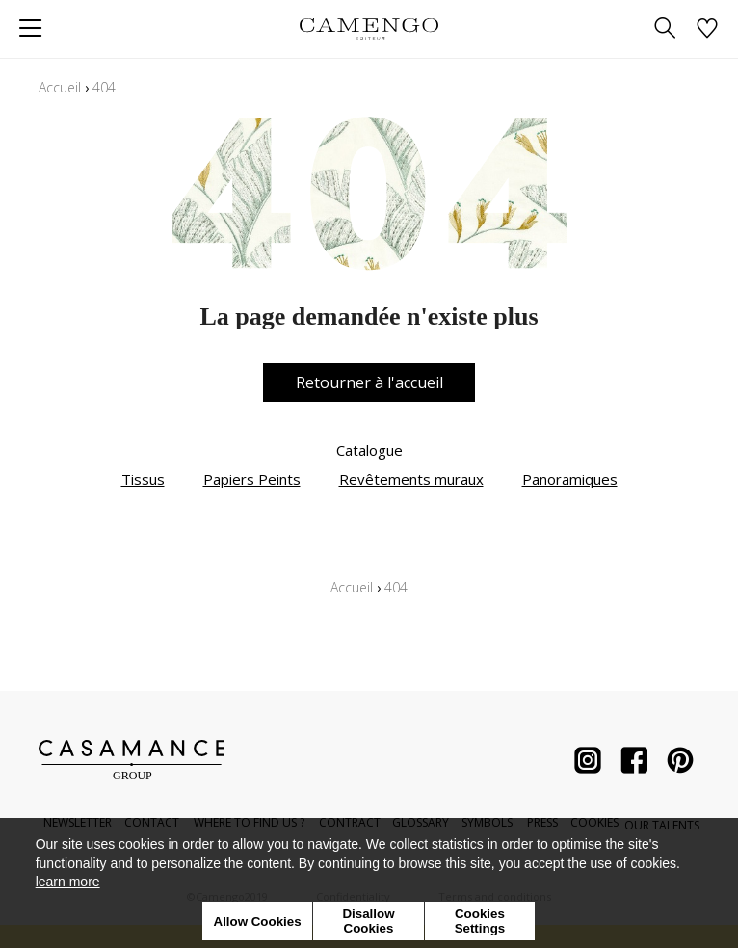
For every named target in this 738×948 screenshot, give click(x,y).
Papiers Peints (252, 478)
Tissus (143, 478)
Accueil (60, 87)
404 (104, 87)
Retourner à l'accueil (369, 382)
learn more (68, 881)
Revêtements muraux (411, 478)
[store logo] (368, 28)
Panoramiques (570, 478)
